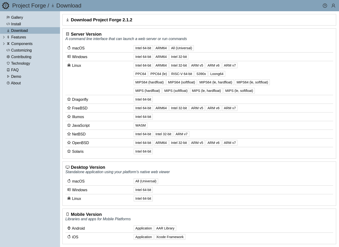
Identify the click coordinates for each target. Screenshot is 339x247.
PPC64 (141, 74)
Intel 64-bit (144, 48)
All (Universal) (182, 48)
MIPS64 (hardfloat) (150, 82)
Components (22, 44)
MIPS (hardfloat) (148, 91)
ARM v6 (214, 65)
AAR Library (166, 228)
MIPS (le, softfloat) (239, 91)
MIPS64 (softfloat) (181, 82)
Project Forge (29, 5)
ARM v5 (198, 65)
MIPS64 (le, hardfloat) (216, 82)
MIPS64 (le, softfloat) (252, 82)
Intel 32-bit (179, 57)
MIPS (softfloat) (176, 91)
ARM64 (161, 48)
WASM (141, 125)
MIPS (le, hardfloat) (206, 91)
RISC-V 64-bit (182, 74)
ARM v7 (230, 65)
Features (18, 37)
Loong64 (217, 74)
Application (144, 228)
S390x (201, 74)
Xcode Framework (170, 237)
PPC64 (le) (159, 74)
